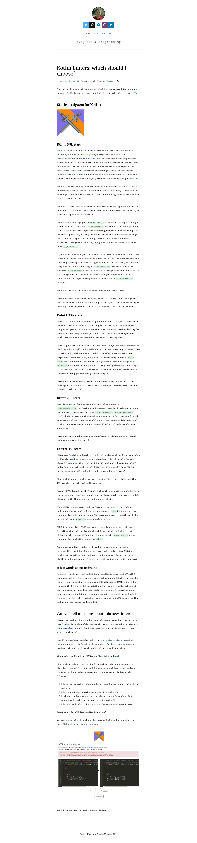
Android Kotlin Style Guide (88, 159)
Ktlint (60, 150)
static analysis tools (109, 640)
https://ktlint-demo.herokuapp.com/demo (77, 724)
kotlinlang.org (64, 159)
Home (88, 33)
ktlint (106, 656)
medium (85, 290)
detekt (117, 656)
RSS (96, 33)
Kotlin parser (76, 174)
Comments (111, 81)
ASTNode (134, 178)
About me (106, 33)
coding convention (80, 459)
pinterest (72, 154)
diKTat (134, 93)
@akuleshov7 (73, 81)
